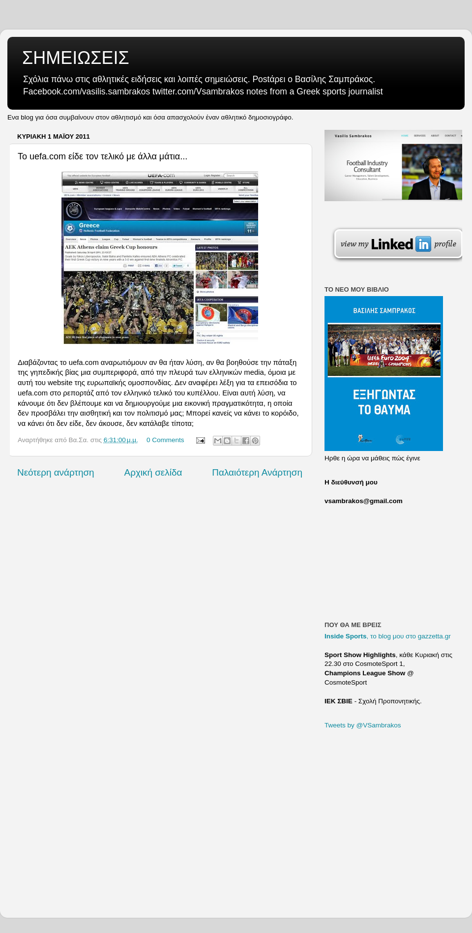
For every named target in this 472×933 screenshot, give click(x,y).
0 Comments (165, 440)
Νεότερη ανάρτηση (55, 472)
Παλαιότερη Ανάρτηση (257, 472)
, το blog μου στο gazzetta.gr (387, 636)
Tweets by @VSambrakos (362, 725)
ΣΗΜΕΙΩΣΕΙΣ (75, 58)
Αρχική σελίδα (153, 472)
